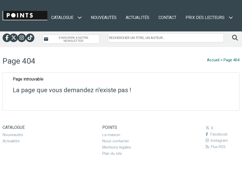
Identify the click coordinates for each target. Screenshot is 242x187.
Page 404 (231, 60)
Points (109, 127)
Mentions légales (116, 147)
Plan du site (112, 153)
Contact (167, 17)
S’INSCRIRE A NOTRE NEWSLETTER (73, 39)
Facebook (216, 134)
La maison (111, 134)
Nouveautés (104, 17)
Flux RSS (216, 146)
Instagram (217, 140)
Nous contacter (115, 141)
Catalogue (66, 17)
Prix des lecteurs (209, 17)
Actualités (137, 17)
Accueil (213, 60)
